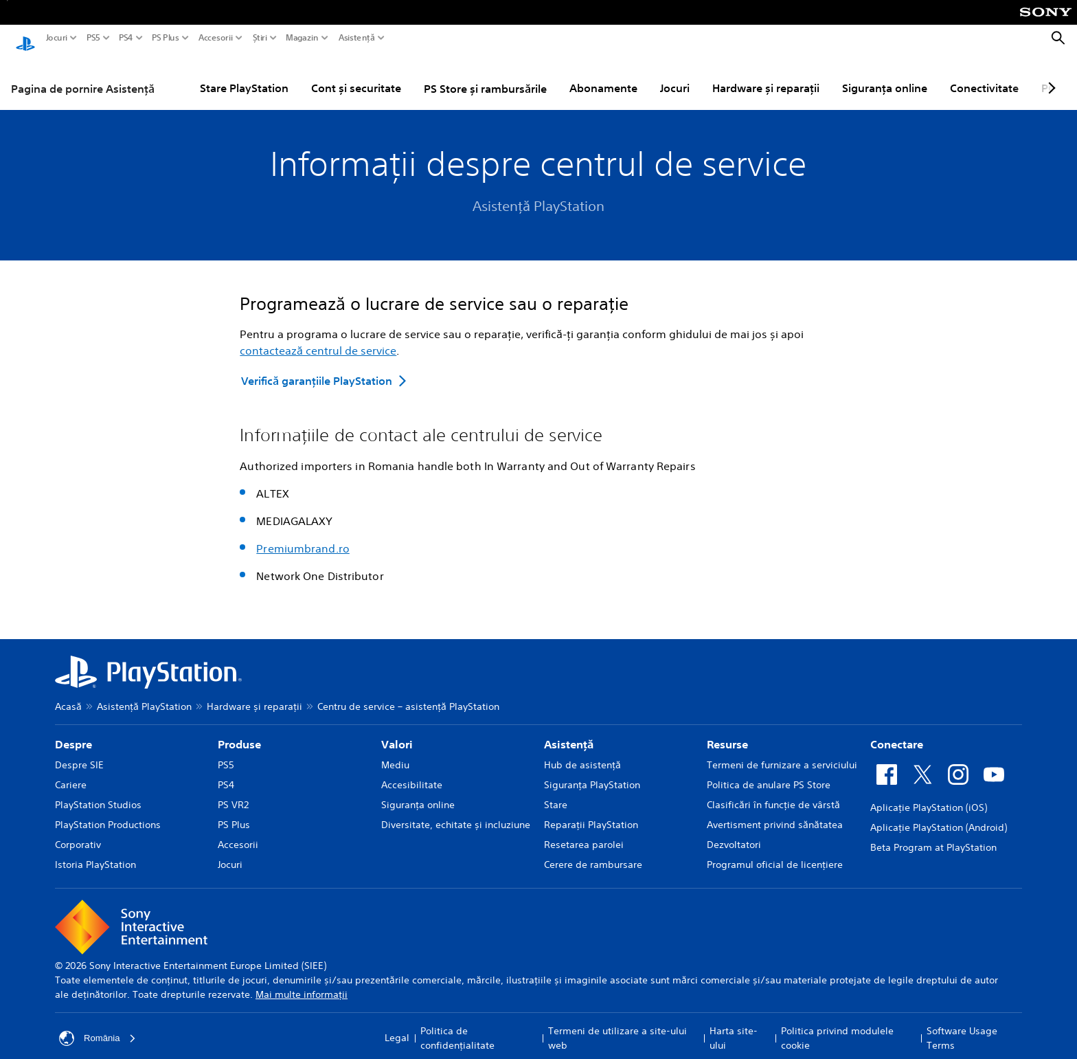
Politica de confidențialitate (457, 1025)
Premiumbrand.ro (303, 535)
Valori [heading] (397, 731)
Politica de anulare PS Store (768, 772)
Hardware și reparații (765, 75)
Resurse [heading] (727, 731)
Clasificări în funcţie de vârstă (773, 791)
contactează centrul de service (318, 337)
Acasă (68, 693)
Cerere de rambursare (593, 851)
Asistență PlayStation (144, 693)
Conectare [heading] (896, 731)
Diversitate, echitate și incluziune (455, 811)
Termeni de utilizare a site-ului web (617, 1025)
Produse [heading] (239, 731)
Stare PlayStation (244, 75)
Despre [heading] (73, 731)
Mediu (395, 752)
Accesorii (216, 37)
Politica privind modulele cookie (837, 1025)
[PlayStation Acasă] (25, 38)
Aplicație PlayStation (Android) (938, 814)
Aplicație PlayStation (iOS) (928, 794)
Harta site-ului (734, 1025)
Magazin (302, 37)
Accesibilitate (411, 772)
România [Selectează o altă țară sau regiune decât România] (99, 1025)
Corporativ (78, 831)
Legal (397, 1024)
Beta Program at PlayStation (933, 834)
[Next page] (1049, 75)
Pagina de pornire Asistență (83, 75)
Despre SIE (79, 752)
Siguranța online (884, 75)
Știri (260, 37)
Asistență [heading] (568, 731)
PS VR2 (233, 791)
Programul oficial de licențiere (775, 851)
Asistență (356, 37)
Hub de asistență (582, 752)
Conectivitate (984, 75)
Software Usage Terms (962, 1025)
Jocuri (56, 37)
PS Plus (165, 37)
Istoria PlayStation (95, 851)
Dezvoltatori (734, 831)
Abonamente (603, 75)
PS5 (93, 37)
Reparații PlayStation (591, 811)
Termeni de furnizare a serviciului (782, 752)
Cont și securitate (356, 75)
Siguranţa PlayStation (592, 772)
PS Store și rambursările (485, 75)
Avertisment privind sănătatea (775, 811)
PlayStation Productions (108, 811)
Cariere (71, 772)
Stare (555, 791)
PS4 (126, 37)
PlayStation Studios (98, 791)
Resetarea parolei (584, 831)
